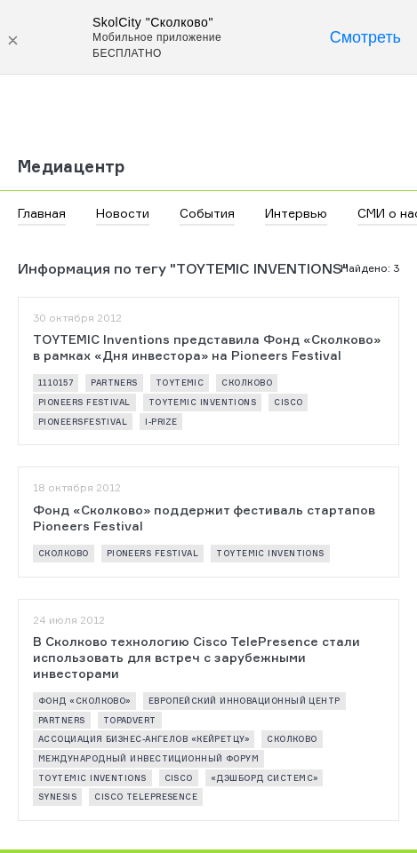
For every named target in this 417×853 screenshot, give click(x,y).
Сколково (246, 382)
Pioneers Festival (84, 402)
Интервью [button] (296, 212)
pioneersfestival (82, 421)
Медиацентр (71, 166)
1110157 (55, 382)
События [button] (207, 212)
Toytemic (180, 382)
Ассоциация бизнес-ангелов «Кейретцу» (143, 739)
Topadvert (129, 720)
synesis (57, 796)
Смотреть (365, 37)
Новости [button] (122, 212)
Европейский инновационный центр (244, 701)
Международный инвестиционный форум (148, 758)
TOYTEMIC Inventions (202, 402)
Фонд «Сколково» (84, 701)
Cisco (288, 402)
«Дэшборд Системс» (264, 778)
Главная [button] (42, 212)
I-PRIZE (161, 421)
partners (114, 382)
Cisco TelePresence (145, 796)
